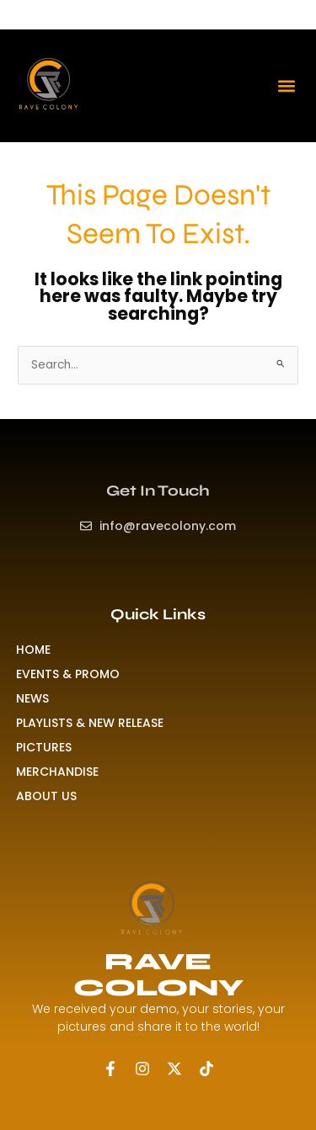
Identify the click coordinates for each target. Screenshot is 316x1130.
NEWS (32, 698)
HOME (33, 649)
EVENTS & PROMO (68, 674)
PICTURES (44, 747)
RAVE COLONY (158, 974)
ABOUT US (46, 796)
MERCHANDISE (57, 771)
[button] (286, 85)
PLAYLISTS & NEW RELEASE (89, 722)
